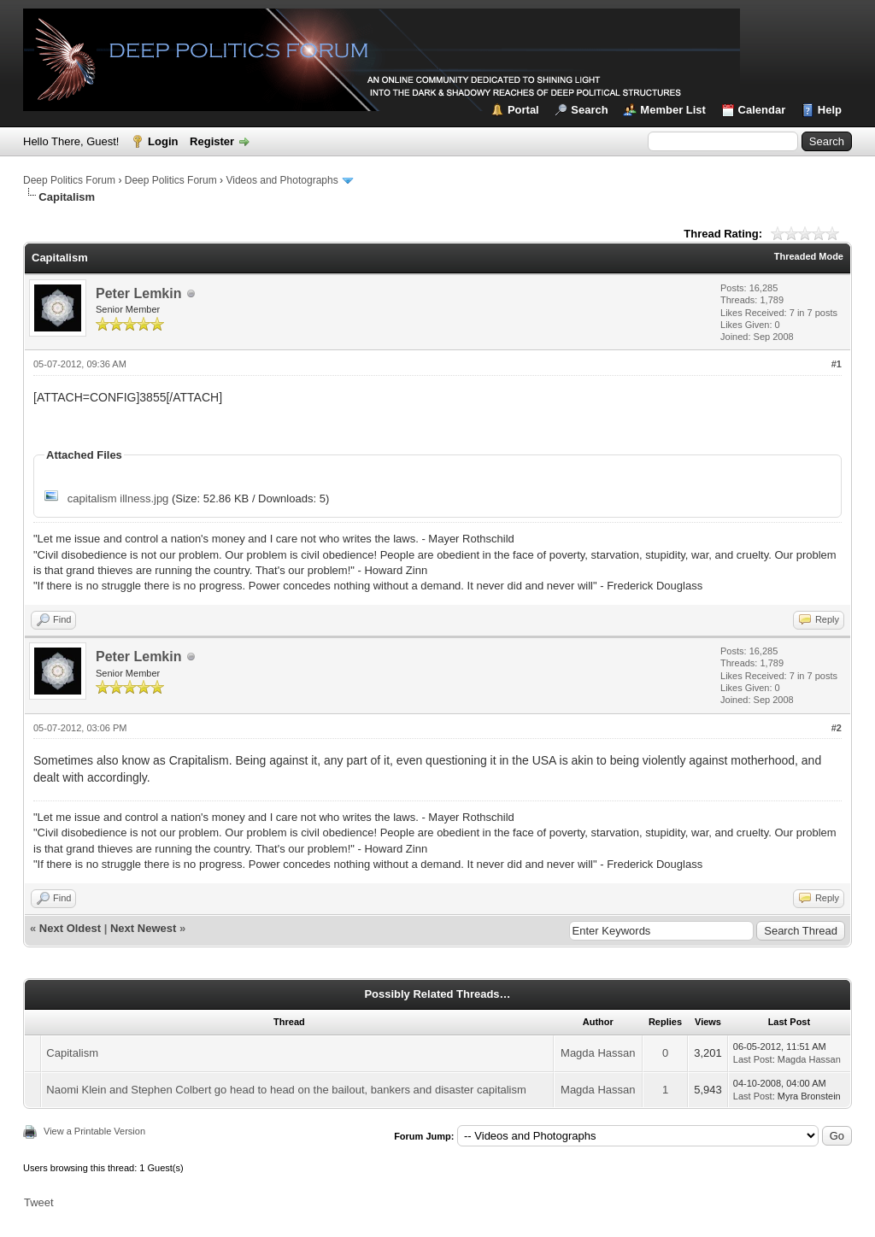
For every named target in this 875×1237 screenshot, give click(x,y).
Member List (673, 109)
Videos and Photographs (282, 180)
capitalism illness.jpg (118, 498)
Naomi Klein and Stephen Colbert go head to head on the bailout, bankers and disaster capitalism (286, 1089)
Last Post (752, 1059)
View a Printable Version (94, 1131)
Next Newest (143, 928)
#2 (836, 728)
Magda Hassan (598, 1052)
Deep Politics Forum (69, 180)
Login (163, 141)
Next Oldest (70, 928)
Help (830, 109)
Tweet (39, 1202)
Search (589, 109)
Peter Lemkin (138, 293)
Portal (523, 109)
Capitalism (72, 1052)
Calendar (762, 109)
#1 (836, 364)
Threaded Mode (808, 256)
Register (212, 141)
